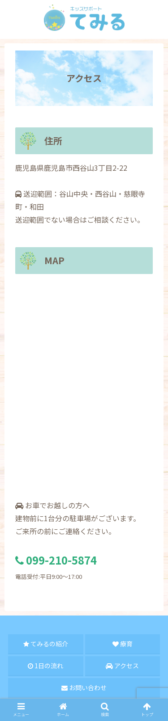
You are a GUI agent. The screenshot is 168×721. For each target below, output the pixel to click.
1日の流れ (45, 665)
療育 (122, 643)
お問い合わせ (84, 687)
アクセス (122, 665)
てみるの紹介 (45, 643)
